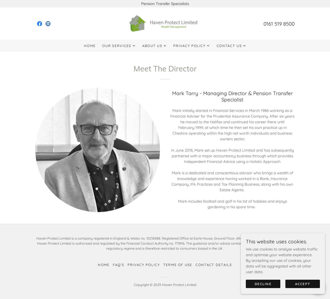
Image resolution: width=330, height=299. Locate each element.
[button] (118, 45)
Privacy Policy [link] (144, 265)
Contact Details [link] (214, 265)
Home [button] (103, 265)
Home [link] (90, 46)
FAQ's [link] (118, 265)
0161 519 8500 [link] (279, 24)
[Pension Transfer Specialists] (165, 4)
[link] (39, 24)
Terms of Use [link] (177, 265)
